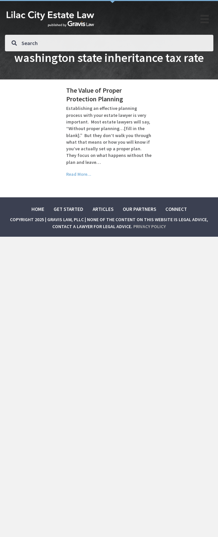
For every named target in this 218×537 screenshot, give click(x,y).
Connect (176, 209)
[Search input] (109, 43)
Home (37, 209)
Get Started (68, 209)
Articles (103, 209)
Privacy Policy (149, 226)
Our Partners (139, 209)
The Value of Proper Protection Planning (94, 94)
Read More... (78, 174)
